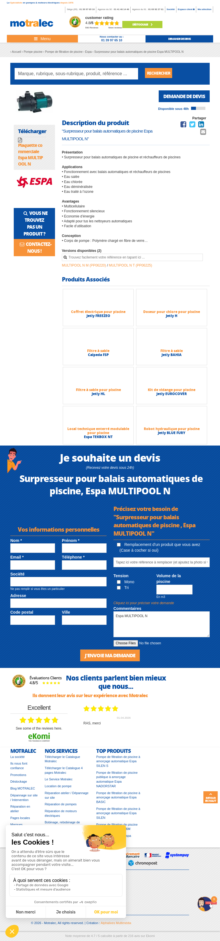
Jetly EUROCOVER (171, 395)
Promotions (18, 777)
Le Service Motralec (58, 781)
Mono (125, 584)
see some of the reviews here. (39, 731)
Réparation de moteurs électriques (61, 816)
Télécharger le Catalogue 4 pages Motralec (64, 773)
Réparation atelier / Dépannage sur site (67, 798)
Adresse (18, 597)
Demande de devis (182, 98)
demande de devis (179, 39)
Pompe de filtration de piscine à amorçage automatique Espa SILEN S (118, 764)
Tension (121, 578)
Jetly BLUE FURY (171, 434)
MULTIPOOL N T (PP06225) (130, 267)
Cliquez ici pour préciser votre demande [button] (143, 605)
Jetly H (171, 317)
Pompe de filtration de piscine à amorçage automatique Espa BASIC (118, 800)
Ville (66, 614)
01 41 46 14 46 (121, 9)
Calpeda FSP (98, 356)
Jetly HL (98, 395)
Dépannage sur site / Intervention (24, 800)
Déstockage (142, 24)
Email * (17, 559)
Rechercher (160, 73)
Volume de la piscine (168, 581)
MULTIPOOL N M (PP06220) (84, 267)
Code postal (21, 614)
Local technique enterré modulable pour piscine (98, 432)
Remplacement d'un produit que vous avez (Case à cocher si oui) (158, 549)
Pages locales (20, 820)
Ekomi (150, 938)
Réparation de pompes (60, 806)
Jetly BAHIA (172, 356)
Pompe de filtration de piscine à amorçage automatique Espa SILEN (118, 816)
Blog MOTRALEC (22, 791)
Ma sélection (204, 9)
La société (17, 759)
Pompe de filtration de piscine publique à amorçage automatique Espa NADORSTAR (117, 781)
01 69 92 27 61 (155, 9)
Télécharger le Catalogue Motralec (62, 762)
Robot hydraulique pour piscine (172, 430)
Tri (123, 589)
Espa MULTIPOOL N (161, 626)
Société (171, 9)
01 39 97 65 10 (87, 9)
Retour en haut (210, 797)
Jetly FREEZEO (98, 317)
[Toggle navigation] (42, 38)
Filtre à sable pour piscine (98, 391)
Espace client (186, 9)
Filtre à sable (98, 352)
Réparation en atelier (20, 811)
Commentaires (127, 610)
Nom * (16, 542)
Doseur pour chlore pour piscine (171, 313)
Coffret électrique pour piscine (98, 313)
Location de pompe (58, 788)
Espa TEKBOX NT (98, 438)
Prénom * (70, 542)
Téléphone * (73, 559)
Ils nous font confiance (18, 768)
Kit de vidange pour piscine (171, 391)
